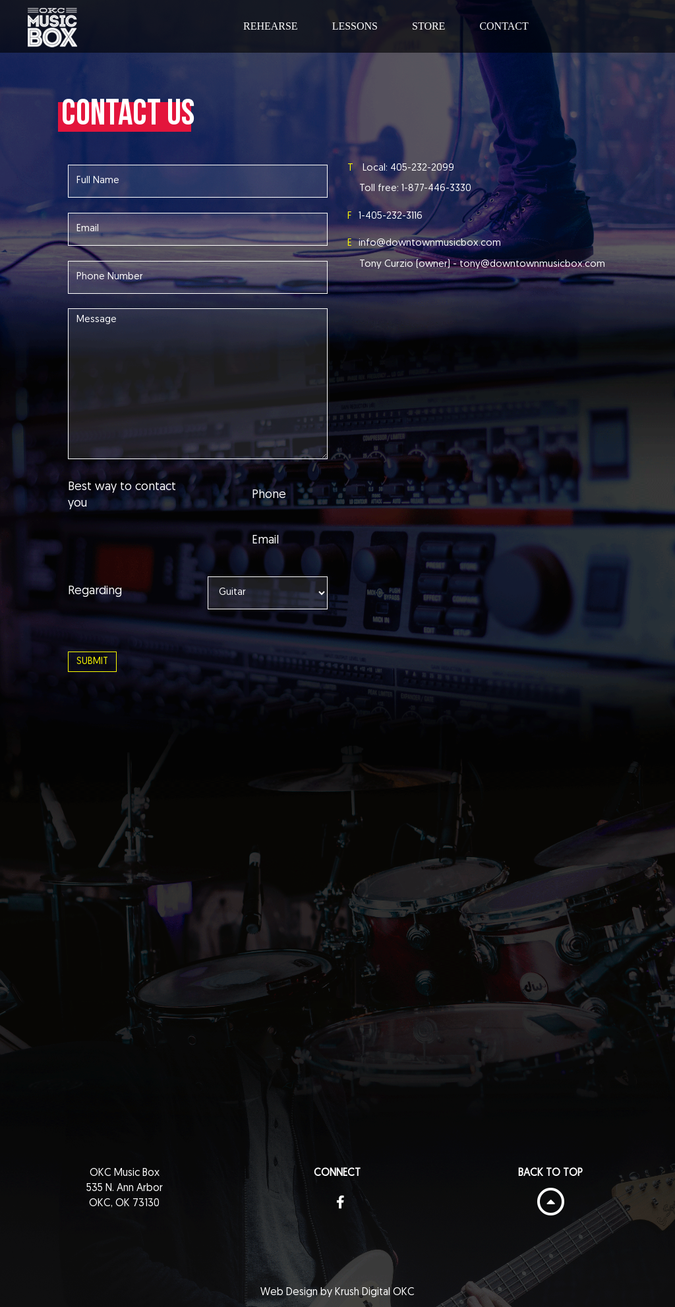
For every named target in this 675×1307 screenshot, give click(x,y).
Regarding (95, 591)
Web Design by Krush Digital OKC (337, 1292)
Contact (503, 26)
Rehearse (270, 26)
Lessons (355, 26)
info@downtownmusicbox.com (430, 243)
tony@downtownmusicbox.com (532, 264)
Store (428, 26)
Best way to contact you (122, 496)
